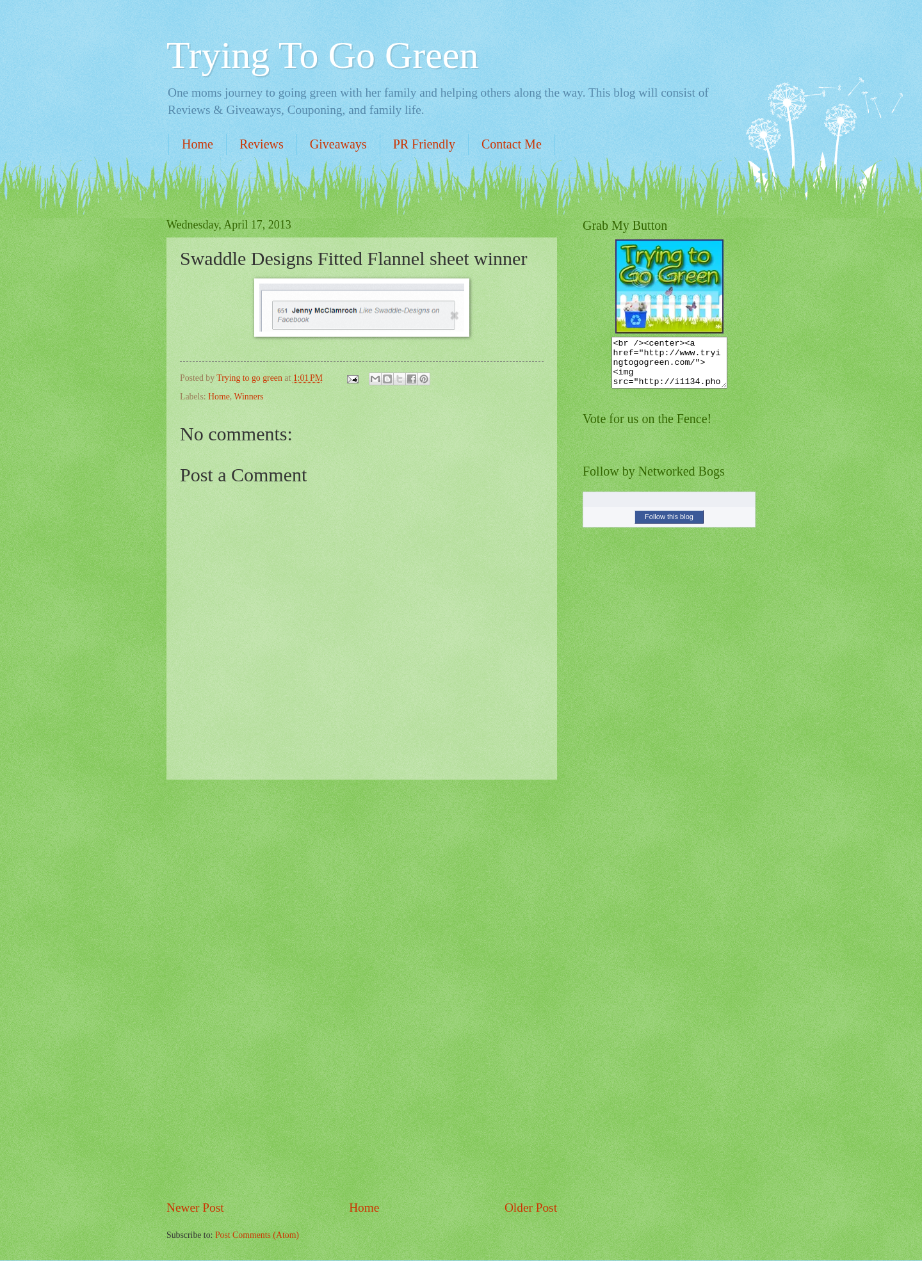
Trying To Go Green (322, 55)
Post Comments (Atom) (257, 1235)
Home (197, 144)
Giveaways (338, 144)
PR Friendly (424, 144)
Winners (248, 396)
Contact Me (511, 144)
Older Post (531, 1207)
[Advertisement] (361, 990)
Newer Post (195, 1207)
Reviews (261, 144)
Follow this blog (669, 526)
